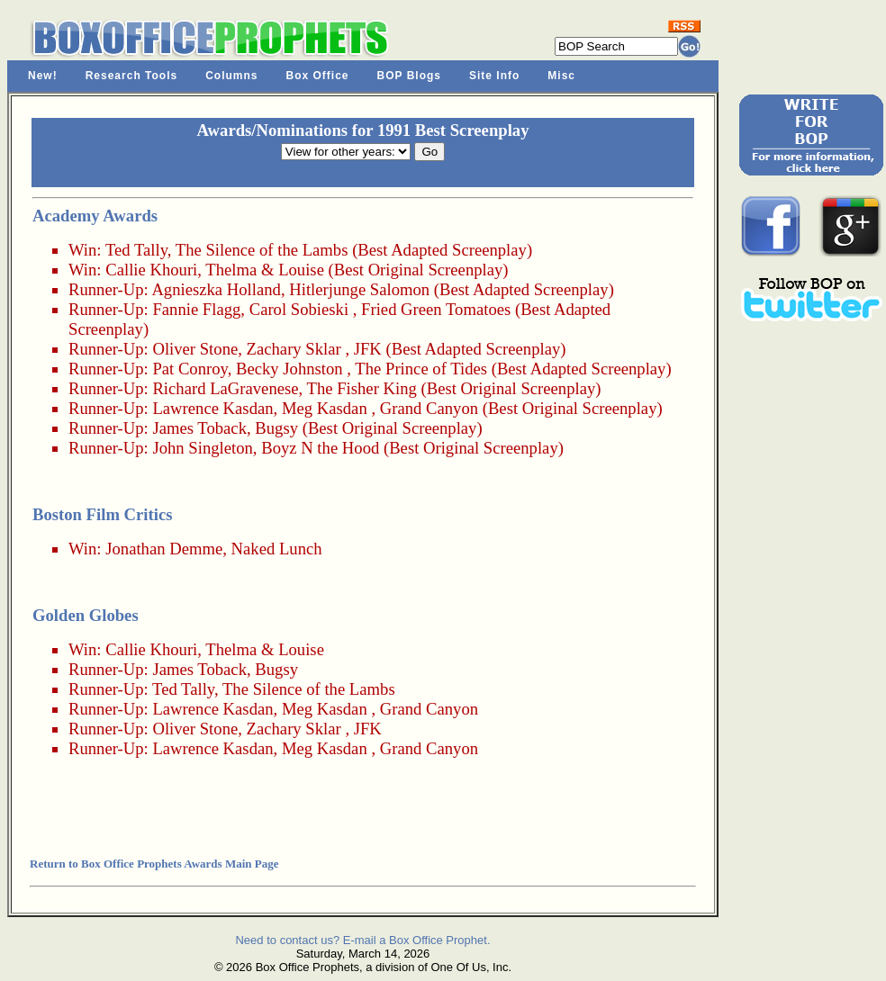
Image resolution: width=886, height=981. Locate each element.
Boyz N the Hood (320, 447)
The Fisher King (362, 388)
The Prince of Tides (421, 368)
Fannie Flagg (196, 309)
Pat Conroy (189, 368)
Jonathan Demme (163, 548)
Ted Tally (136, 249)
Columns (231, 75)
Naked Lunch (276, 548)
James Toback (199, 427)
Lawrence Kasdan (212, 408)
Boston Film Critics (102, 514)
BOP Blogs (409, 75)
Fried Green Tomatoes (436, 309)
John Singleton (202, 447)
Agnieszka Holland (216, 289)
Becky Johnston (289, 368)
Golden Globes (85, 615)
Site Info (494, 75)
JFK (368, 348)
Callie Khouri (151, 269)
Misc (561, 75)
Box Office (317, 75)
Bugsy (276, 427)
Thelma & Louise (264, 269)
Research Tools (131, 75)
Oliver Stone (195, 348)
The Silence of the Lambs (262, 249)
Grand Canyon (429, 408)
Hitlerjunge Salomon (359, 289)
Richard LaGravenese (225, 388)
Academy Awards (95, 215)
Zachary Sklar (294, 348)
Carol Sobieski (298, 309)
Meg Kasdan (324, 408)
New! (43, 75)
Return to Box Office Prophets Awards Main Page (154, 863)
